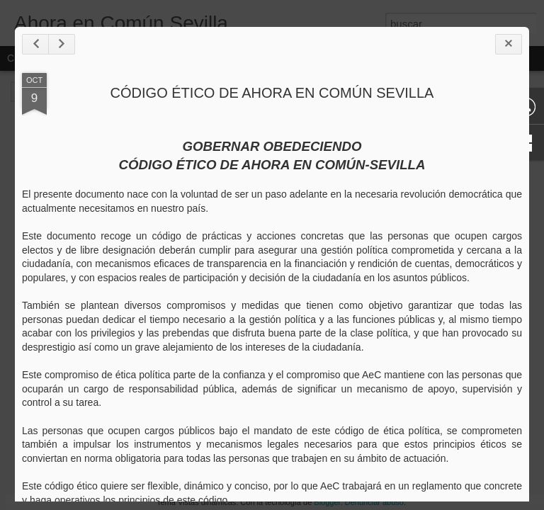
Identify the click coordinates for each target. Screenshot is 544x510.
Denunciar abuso (374, 502)
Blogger (327, 502)
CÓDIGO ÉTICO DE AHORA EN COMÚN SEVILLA (272, 93)
